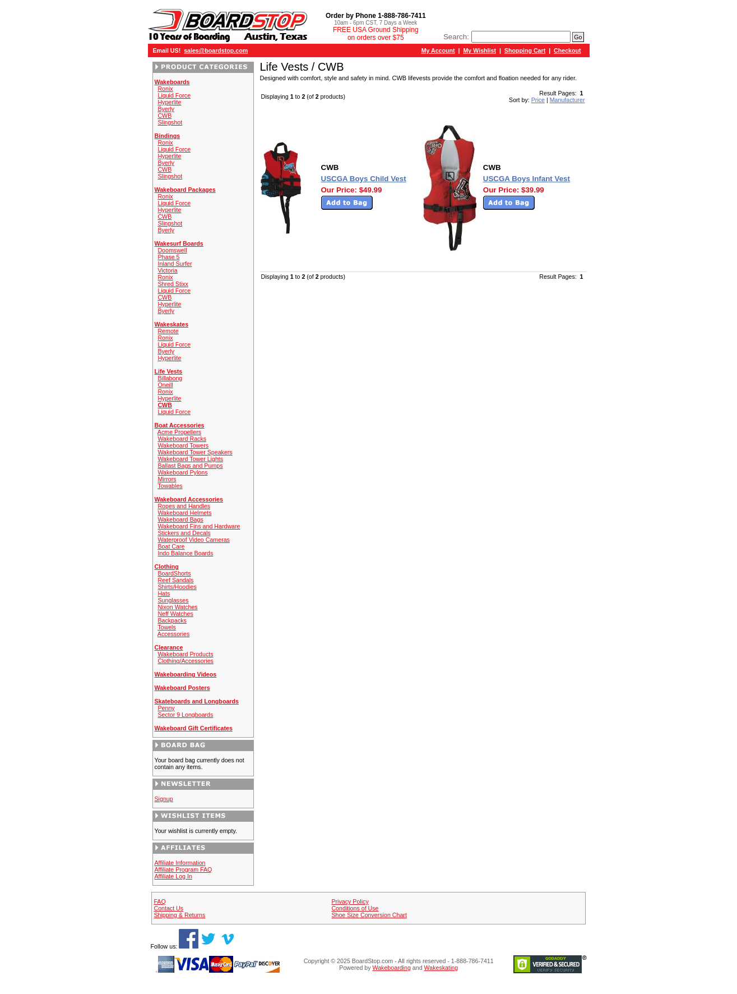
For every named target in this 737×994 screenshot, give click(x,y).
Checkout (567, 50)
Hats (163, 593)
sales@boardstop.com (216, 50)
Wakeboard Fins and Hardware (198, 526)
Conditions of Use (354, 908)
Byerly (165, 108)
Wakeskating (441, 967)
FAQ (159, 901)
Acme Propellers (179, 432)
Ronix (165, 88)
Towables (169, 485)
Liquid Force (174, 95)
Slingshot (169, 122)
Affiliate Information (180, 862)
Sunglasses (172, 600)
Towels (166, 627)
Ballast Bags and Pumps (190, 465)
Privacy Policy (349, 901)
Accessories (173, 634)
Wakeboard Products (185, 654)
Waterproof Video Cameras (193, 539)
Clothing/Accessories (185, 660)
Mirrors (166, 479)
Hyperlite (169, 102)
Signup (164, 798)
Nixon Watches (177, 607)
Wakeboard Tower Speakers (194, 452)
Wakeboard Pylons (182, 472)
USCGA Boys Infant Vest (526, 178)
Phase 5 (168, 257)
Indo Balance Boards (185, 553)
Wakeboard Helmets (184, 512)
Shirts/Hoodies (176, 586)
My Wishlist (479, 50)
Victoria (167, 270)
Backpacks (172, 620)
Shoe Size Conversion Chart (368, 915)
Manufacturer (567, 99)
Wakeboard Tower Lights (190, 458)
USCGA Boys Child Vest (363, 178)
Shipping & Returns (179, 915)
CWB (164, 115)
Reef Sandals (175, 580)
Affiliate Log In (173, 876)
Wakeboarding (392, 967)
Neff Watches (175, 613)
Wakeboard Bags (180, 519)
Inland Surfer (174, 263)
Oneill (165, 384)
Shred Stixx (172, 283)
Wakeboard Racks (181, 438)
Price (538, 99)
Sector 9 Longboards (185, 714)
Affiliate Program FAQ (183, 869)
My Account (438, 50)
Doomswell (172, 250)
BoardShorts (174, 573)
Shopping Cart (524, 50)
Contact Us (168, 908)
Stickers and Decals (183, 533)
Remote (167, 331)
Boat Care (170, 546)
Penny (165, 708)
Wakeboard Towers (182, 445)
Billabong (169, 378)
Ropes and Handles (183, 506)
